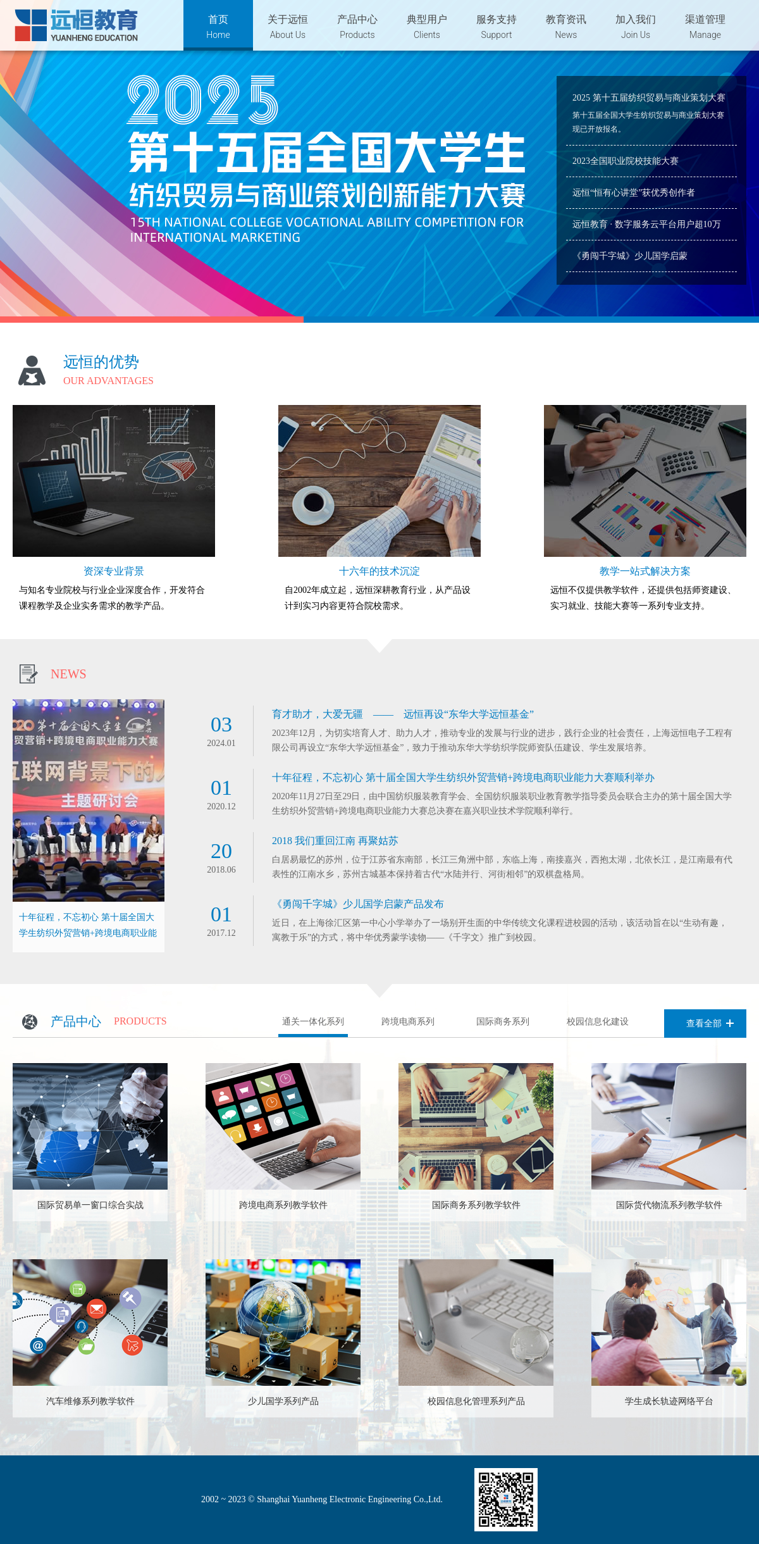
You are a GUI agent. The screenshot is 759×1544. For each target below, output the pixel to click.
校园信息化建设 (598, 1021)
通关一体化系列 (313, 1021)
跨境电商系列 (408, 1021)
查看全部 (704, 1023)
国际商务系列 (502, 1021)
